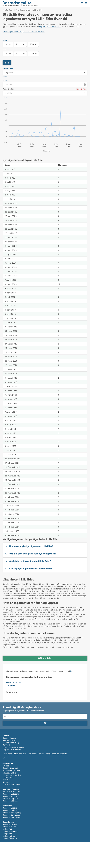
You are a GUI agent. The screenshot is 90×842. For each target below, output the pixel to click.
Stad (5, 80)
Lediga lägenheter (10, 831)
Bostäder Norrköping (12, 817)
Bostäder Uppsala (10, 798)
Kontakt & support (10, 768)
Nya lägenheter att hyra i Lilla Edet (29, 10)
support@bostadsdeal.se (50, 26)
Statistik (6, 780)
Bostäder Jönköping (11, 815)
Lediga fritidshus (10, 838)
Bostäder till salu (10, 824)
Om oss (6, 766)
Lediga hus (7, 829)
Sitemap (6, 782)
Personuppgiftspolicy (12, 775)
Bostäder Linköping (11, 810)
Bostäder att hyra (10, 826)
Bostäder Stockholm (11, 791)
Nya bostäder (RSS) (11, 784)
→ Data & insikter (13, 682)
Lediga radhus (9, 836)
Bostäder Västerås (10, 801)
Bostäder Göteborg (11, 794)
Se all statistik (8, 10)
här (71, 671)
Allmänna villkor (9, 773)
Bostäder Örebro (10, 808)
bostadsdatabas (32, 5)
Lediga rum (7, 834)
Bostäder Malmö (10, 796)
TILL (4, 50)
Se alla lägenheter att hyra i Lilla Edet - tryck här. (24, 31)
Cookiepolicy (8, 777)
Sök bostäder (45, 658)
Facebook (4, 758)
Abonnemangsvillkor (11, 770)
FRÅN (5, 40)
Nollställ (5, 76)
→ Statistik (10, 686)
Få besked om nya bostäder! (82, 2)
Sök (7, 63)
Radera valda (81, 89)
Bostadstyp (8, 69)
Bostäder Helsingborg (12, 812)
